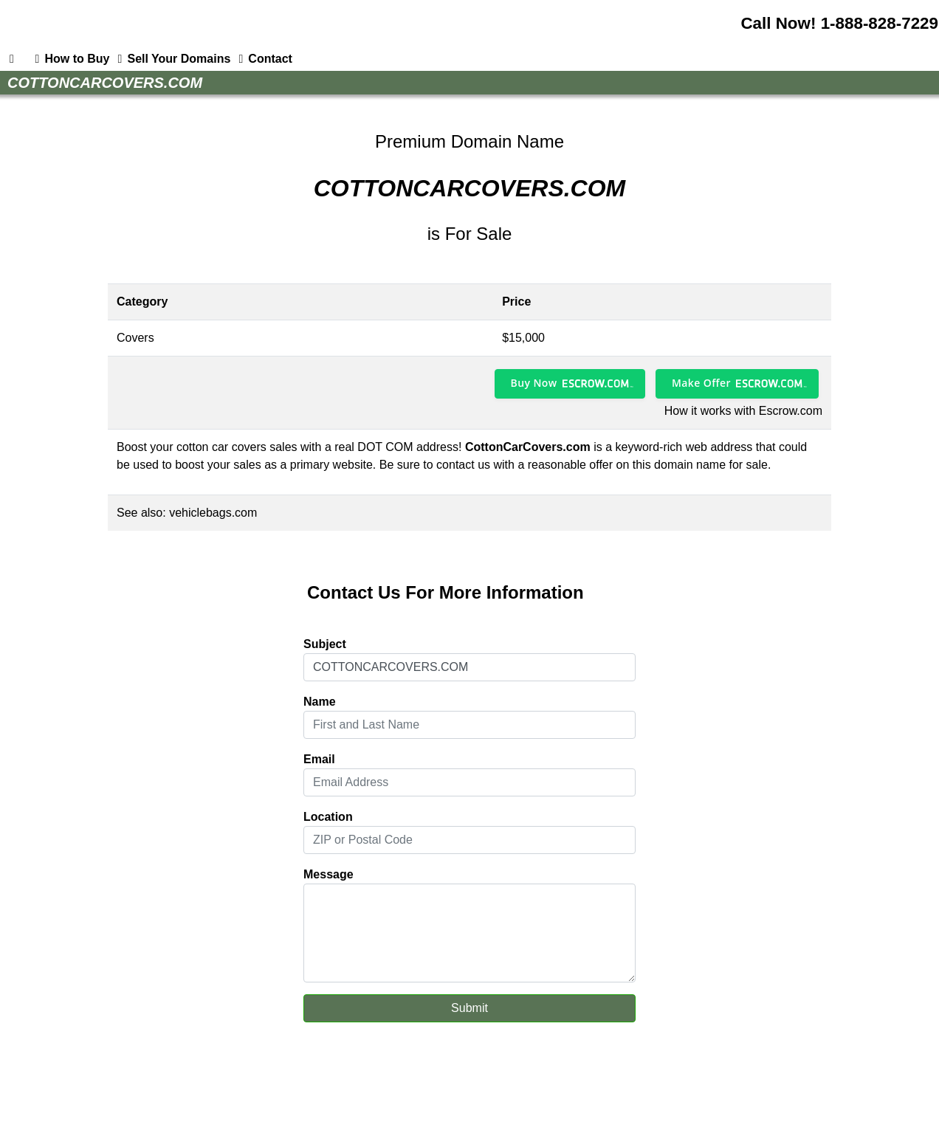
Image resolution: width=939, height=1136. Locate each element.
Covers (135, 337)
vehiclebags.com (213, 512)
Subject (324, 644)
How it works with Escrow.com (743, 411)
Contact (262, 59)
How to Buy (69, 59)
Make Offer (701, 383)
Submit (469, 1008)
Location (328, 816)
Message (328, 874)
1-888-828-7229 (879, 23)
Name (319, 701)
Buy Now (534, 383)
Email (319, 759)
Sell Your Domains (171, 59)
